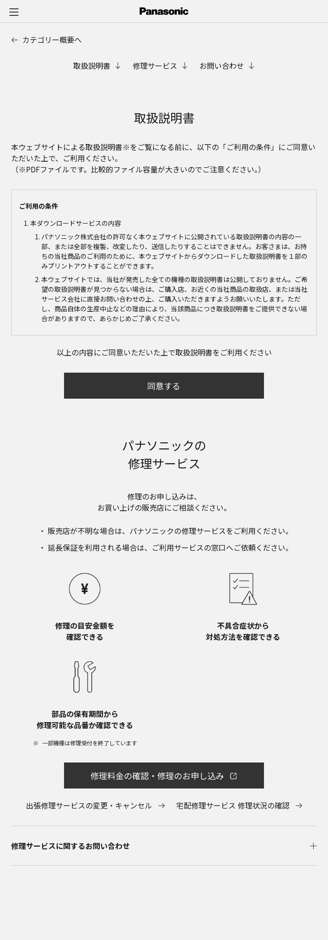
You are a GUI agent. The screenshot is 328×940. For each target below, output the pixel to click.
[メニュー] (14, 11)
